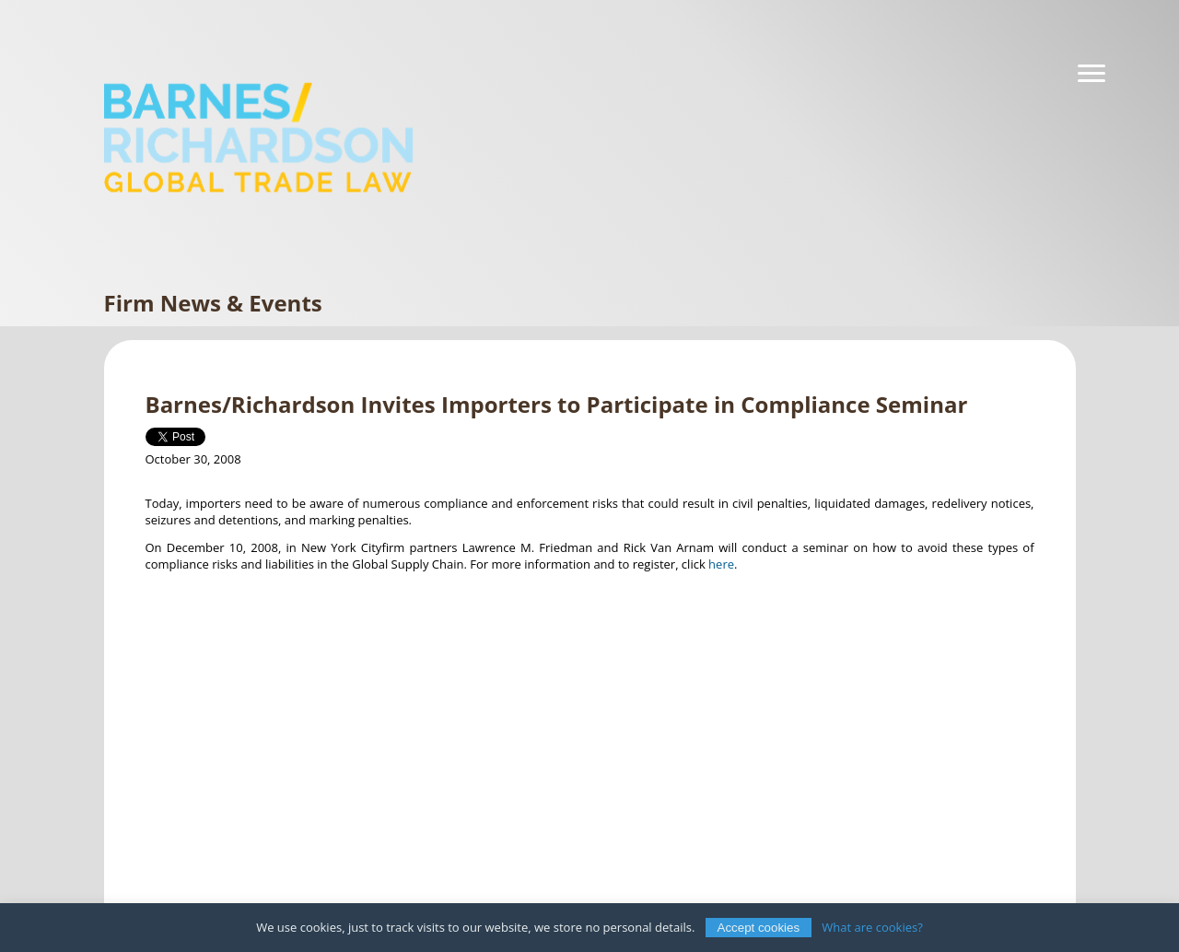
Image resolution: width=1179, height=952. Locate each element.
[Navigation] (1091, 73)
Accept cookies (759, 927)
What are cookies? (872, 927)
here (721, 564)
